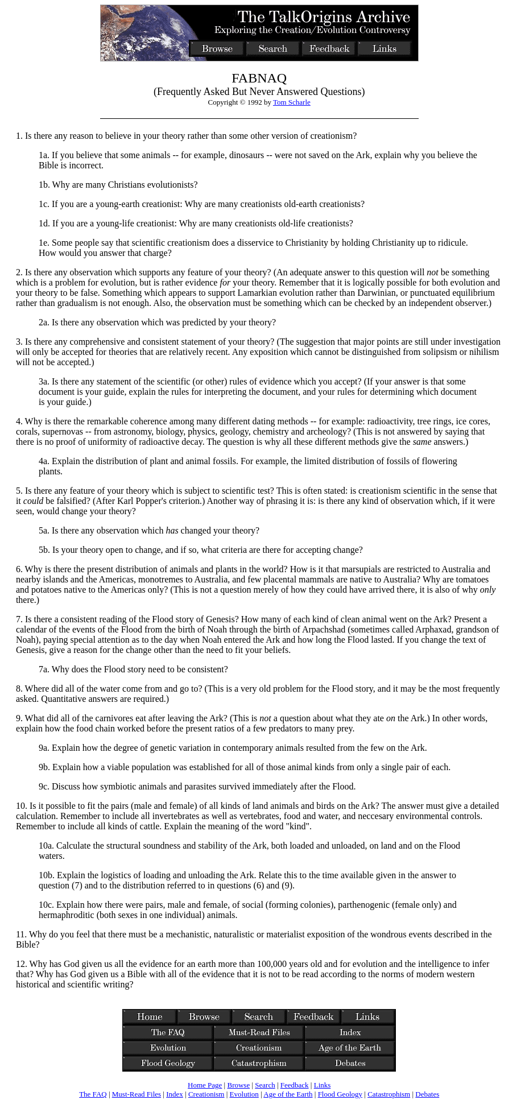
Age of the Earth (287, 1094)
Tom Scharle (292, 102)
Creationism (206, 1094)
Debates (427, 1094)
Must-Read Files (136, 1094)
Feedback (294, 1085)
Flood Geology (340, 1094)
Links (322, 1085)
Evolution (244, 1094)
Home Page (205, 1085)
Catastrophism (388, 1094)
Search (265, 1085)
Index (174, 1094)
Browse (238, 1085)
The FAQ (93, 1094)
